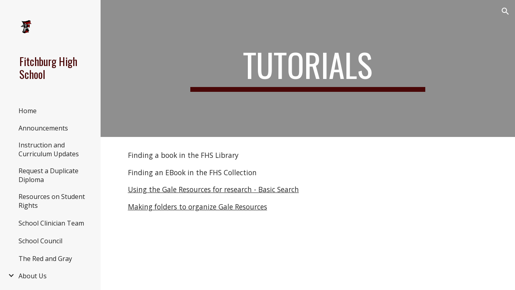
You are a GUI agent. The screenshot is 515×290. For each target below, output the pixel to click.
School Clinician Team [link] (51, 223)
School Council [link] (40, 240)
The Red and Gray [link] (45, 258)
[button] (505, 11)
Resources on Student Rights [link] (52, 201)
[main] (307, 68)
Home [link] (28, 110)
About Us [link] (33, 275)
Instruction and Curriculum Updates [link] (49, 149)
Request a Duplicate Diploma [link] (48, 175)
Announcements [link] (43, 128)
